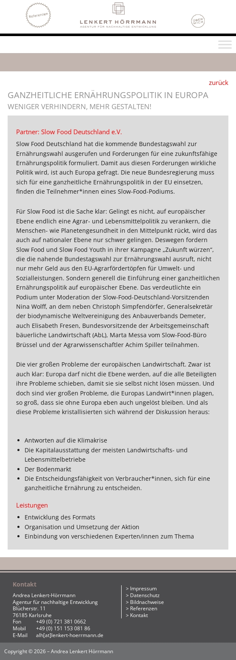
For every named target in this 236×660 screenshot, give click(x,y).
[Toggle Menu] (225, 44)
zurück (218, 82)
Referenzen (143, 608)
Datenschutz (145, 595)
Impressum (143, 588)
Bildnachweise (147, 602)
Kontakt (139, 615)
